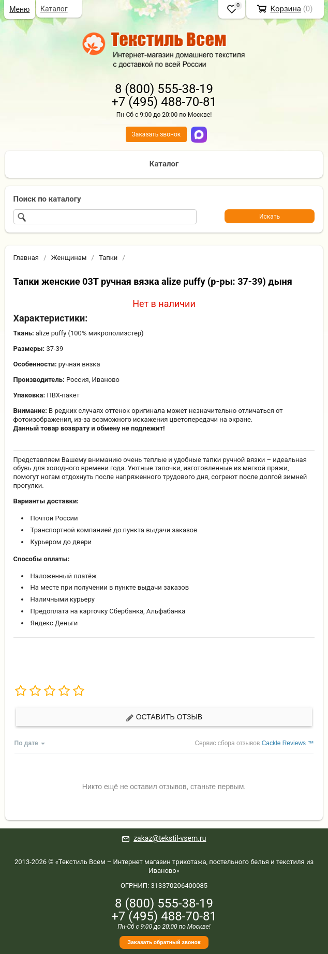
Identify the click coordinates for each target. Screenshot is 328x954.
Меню (19, 9)
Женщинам (69, 257)
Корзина (285, 8)
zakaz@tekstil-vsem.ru (169, 838)
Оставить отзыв (164, 717)
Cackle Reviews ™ (288, 743)
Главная (26, 257)
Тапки (108, 257)
